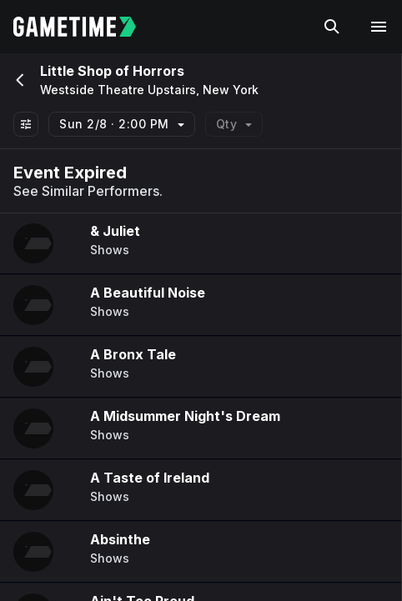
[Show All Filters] (25, 124)
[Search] (332, 26)
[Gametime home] (84, 27)
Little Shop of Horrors (112, 71)
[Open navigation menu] (378, 26)
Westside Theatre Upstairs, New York (149, 90)
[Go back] (18, 80)
